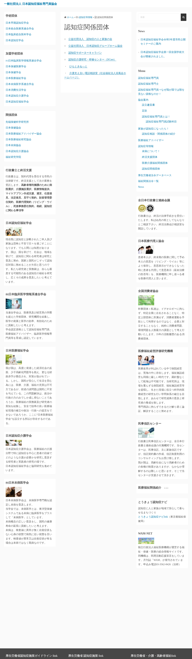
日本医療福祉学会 (16, 78)
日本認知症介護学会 (17, 95)
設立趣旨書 (148, 104)
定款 (144, 110)
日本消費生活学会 (16, 89)
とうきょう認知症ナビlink (153, 516)
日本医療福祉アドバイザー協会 (24, 133)
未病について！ (151, 151)
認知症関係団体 (151, 168)
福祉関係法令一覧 (148, 181)
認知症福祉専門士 (148, 83)
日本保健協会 (13, 127)
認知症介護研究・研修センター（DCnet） (92, 59)
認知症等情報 (146, 146)
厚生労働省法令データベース (155, 175)
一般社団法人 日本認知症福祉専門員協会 (39, 3)
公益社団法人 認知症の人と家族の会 (90, 39)
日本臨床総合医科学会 (18, 34)
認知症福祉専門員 (148, 78)
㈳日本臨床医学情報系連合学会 (24, 60)
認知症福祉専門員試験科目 (161, 121)
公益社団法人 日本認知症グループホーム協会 (95, 45)
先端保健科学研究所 (17, 122)
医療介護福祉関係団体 (155, 163)
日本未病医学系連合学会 (20, 84)
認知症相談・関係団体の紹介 (158, 133)
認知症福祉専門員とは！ (156, 116)
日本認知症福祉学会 (17, 101)
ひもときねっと (78, 66)
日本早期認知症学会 (17, 22)
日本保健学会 (13, 72)
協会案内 (143, 99)
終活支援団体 (149, 157)
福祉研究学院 (13, 157)
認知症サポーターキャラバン (85, 52)
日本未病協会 (13, 145)
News (141, 187)
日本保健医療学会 (16, 66)
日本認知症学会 (15, 40)
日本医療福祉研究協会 (18, 139)
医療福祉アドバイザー (151, 140)
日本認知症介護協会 (17, 151)
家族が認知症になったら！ (153, 128)
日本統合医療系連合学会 (20, 28)
